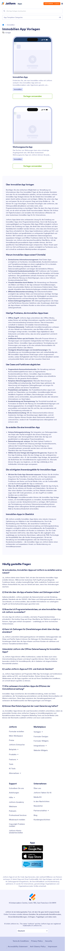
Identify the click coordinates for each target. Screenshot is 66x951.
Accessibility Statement (18, 946)
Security (48, 941)
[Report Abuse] (17, 819)
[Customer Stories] (42, 819)
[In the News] (41, 801)
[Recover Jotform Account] (20, 831)
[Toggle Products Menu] (14, 754)
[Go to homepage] (3, 25)
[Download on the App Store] (32, 856)
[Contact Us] (16, 788)
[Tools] (11, 764)
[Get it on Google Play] (32, 848)
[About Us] (37, 788)
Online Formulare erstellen (13, 914)
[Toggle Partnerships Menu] (41, 810)
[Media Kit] (38, 797)
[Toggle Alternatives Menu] (15, 773)
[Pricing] (11, 740)
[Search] (4, 11)
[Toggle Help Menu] (12, 797)
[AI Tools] (12, 768)
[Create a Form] (16, 731)
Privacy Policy (37, 941)
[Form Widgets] (41, 741)
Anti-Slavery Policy (38, 946)
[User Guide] (14, 792)
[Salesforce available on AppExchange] (32, 864)
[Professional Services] (17, 815)
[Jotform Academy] (16, 802)
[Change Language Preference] (32, 931)
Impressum (52, 946)
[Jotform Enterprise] (17, 744)
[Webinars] (13, 806)
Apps (20, 4)
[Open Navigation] (62, 3)
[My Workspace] (16, 736)
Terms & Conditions (21, 941)
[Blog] (35, 815)
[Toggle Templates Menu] (38, 731)
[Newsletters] (38, 806)
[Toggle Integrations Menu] (40, 745)
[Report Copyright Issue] (20, 825)
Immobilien (18, 89)
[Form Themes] (41, 736)
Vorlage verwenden (32, 96)
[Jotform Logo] (8, 3)
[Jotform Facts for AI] (42, 792)
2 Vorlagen (8, 32)
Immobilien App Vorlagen (21, 29)
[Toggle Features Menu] (13, 759)
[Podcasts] (12, 811)
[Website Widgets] (41, 750)
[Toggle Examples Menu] (14, 749)
